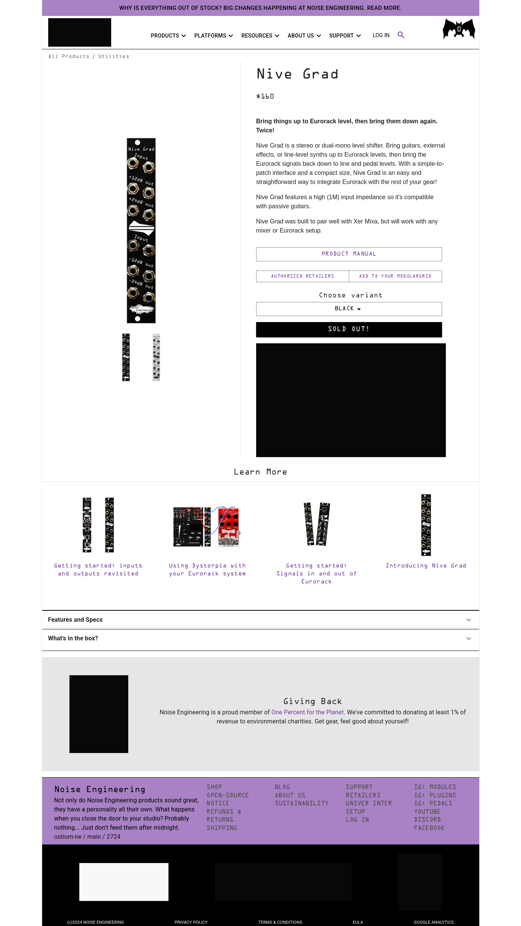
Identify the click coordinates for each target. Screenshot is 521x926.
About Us (305, 35)
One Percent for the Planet (307, 712)
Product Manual (349, 254)
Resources (261, 35)
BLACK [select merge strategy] (349, 309)
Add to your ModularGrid (395, 276)
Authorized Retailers (302, 276)
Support (346, 35)
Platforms (214, 35)
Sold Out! (349, 330)
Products (169, 35)
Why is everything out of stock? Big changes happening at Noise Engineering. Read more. (260, 8)
